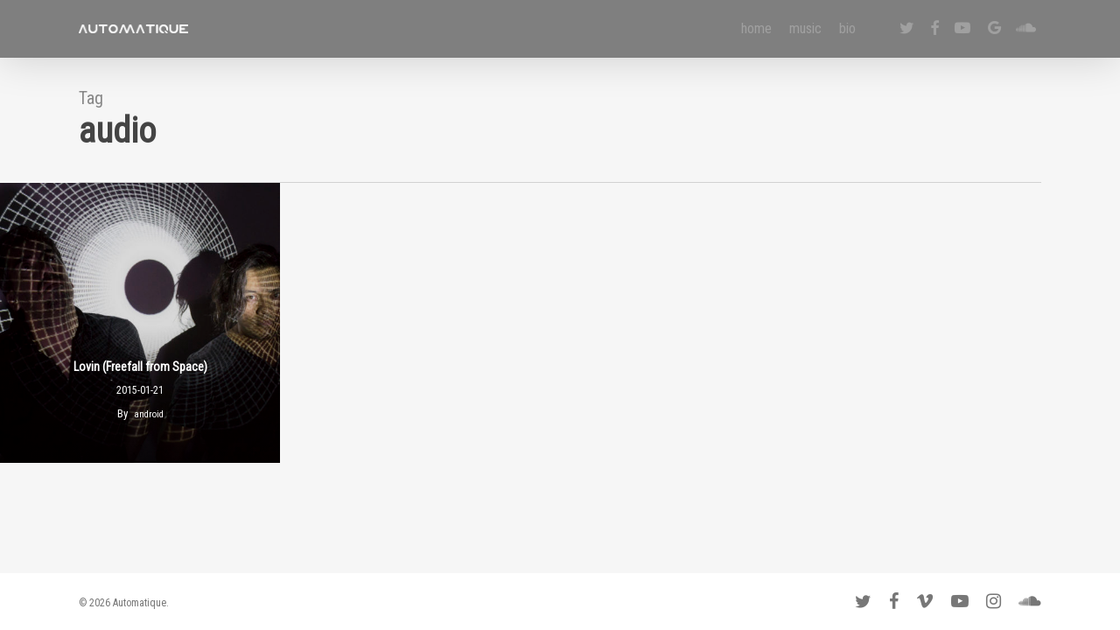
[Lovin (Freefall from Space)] (140, 323)
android (149, 414)
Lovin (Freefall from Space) (140, 367)
